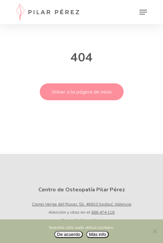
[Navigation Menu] (143, 12)
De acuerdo (68, 234)
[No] (154, 231)
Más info (97, 234)
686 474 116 (103, 212)
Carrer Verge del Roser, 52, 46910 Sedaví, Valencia (81, 204)
